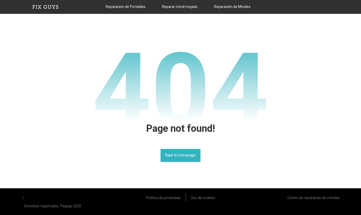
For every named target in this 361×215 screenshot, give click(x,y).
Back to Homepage (180, 155)
